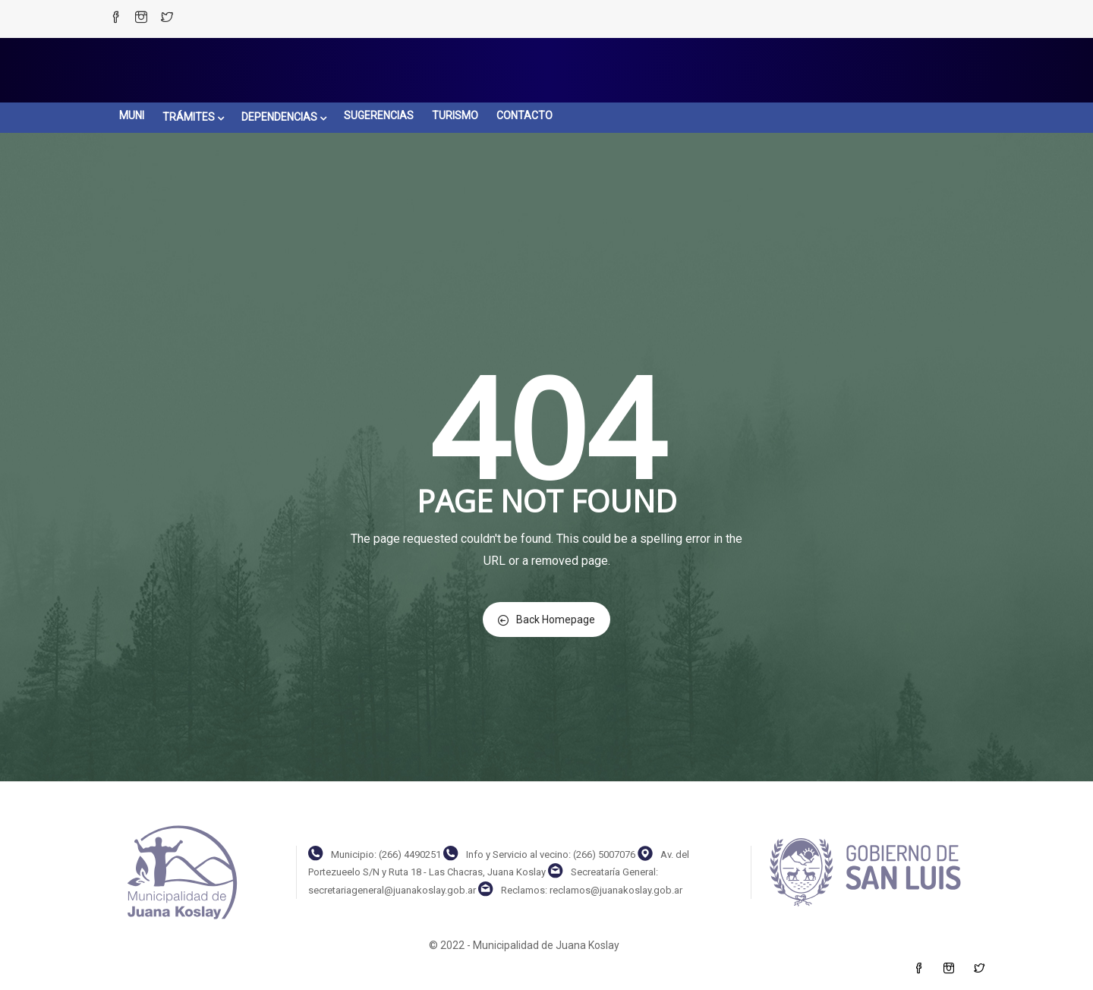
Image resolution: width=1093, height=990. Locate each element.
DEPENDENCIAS (283, 117)
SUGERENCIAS (379, 115)
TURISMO (455, 115)
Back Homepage (546, 619)
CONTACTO (524, 115)
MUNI (131, 115)
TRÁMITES (192, 117)
